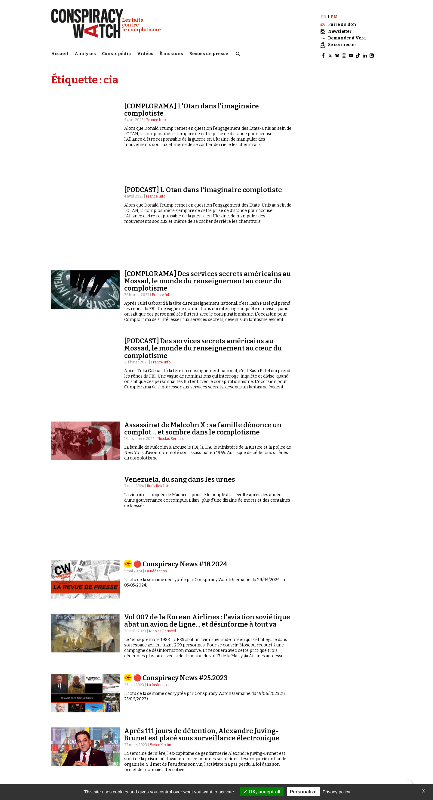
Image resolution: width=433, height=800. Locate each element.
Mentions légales (239, 759)
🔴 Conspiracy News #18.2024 (180, 454)
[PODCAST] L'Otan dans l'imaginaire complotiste (203, 164)
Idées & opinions (69, 754)
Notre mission (235, 742)
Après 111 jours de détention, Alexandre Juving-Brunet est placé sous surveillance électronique (201, 624)
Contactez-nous (320, 742)
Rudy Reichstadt (160, 412)
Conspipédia (116, 52)
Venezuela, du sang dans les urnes (179, 406)
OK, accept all (261, 791)
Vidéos (145, 52)
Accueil (60, 52)
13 (347, 683)
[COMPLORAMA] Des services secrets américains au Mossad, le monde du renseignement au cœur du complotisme (207, 223)
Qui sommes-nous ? (239, 736)
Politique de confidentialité (251, 765)
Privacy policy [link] (336, 791)
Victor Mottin (160, 634)
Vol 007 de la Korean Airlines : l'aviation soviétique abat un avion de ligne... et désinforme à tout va (207, 510)
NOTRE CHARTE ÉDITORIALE (247, 748)
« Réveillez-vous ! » (153, 754)
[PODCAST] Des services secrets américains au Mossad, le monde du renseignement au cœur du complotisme (203, 291)
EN (334, 14)
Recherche (322, 736)
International (66, 748)
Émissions (171, 52)
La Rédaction (156, 461)
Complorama (148, 748)
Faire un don (321, 760)
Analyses (85, 52)
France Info (156, 117)
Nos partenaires (238, 754)
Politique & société (71, 742)
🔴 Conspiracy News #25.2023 (180, 568)
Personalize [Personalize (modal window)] (303, 791)
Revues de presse (208, 52)
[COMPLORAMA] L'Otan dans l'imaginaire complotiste (191, 107)
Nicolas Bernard (170, 365)
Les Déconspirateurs (156, 759)
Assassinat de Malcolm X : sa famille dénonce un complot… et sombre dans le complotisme (202, 354)
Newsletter (315, 754)
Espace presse (317, 748)
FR (323, 14)
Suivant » (368, 683)
